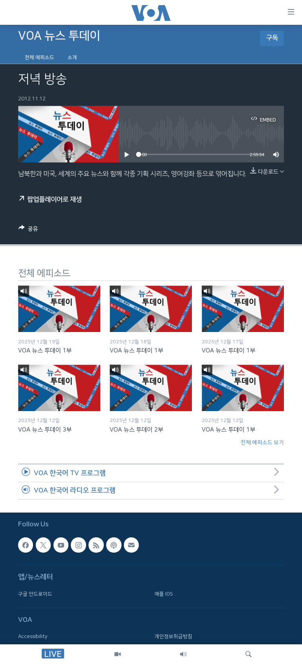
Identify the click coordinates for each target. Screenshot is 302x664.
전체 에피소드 (39, 57)
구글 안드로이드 (35, 594)
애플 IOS (164, 594)
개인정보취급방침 (173, 637)
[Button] (28, 230)
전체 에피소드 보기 (262, 442)
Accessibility (33, 637)
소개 (72, 57)
